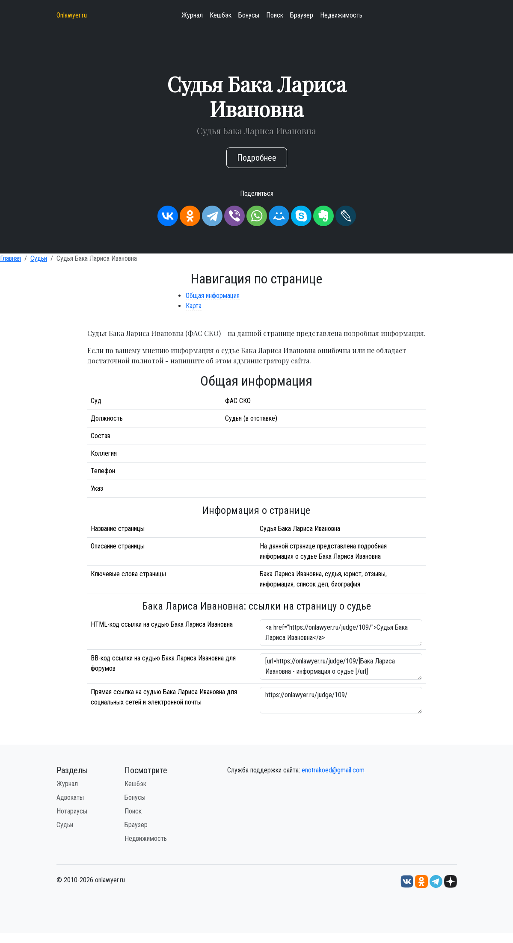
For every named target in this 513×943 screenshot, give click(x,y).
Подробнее (256, 158)
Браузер (301, 15)
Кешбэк (220, 15)
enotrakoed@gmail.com (333, 770)
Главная (10, 258)
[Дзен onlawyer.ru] (450, 881)
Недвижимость (341, 15)
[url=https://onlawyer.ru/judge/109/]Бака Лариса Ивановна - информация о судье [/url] (341, 666)
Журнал (192, 15)
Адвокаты (70, 797)
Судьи (38, 258)
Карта (194, 306)
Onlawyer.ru (71, 15)
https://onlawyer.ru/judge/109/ (341, 700)
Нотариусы (71, 811)
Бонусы (248, 15)
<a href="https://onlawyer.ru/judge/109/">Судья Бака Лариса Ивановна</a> (341, 632)
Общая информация (213, 296)
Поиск (274, 15)
